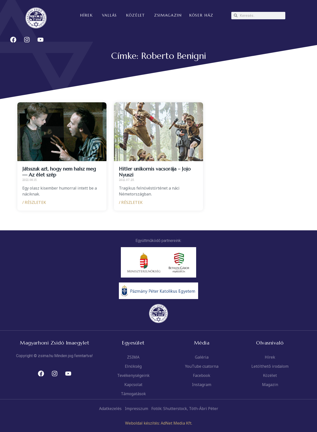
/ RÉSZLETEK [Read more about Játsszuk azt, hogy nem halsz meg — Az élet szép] (34, 202)
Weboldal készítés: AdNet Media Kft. (158, 423)
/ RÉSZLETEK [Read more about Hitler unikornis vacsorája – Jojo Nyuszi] (131, 202)
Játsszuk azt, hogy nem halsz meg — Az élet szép (59, 172)
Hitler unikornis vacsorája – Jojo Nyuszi (155, 172)
